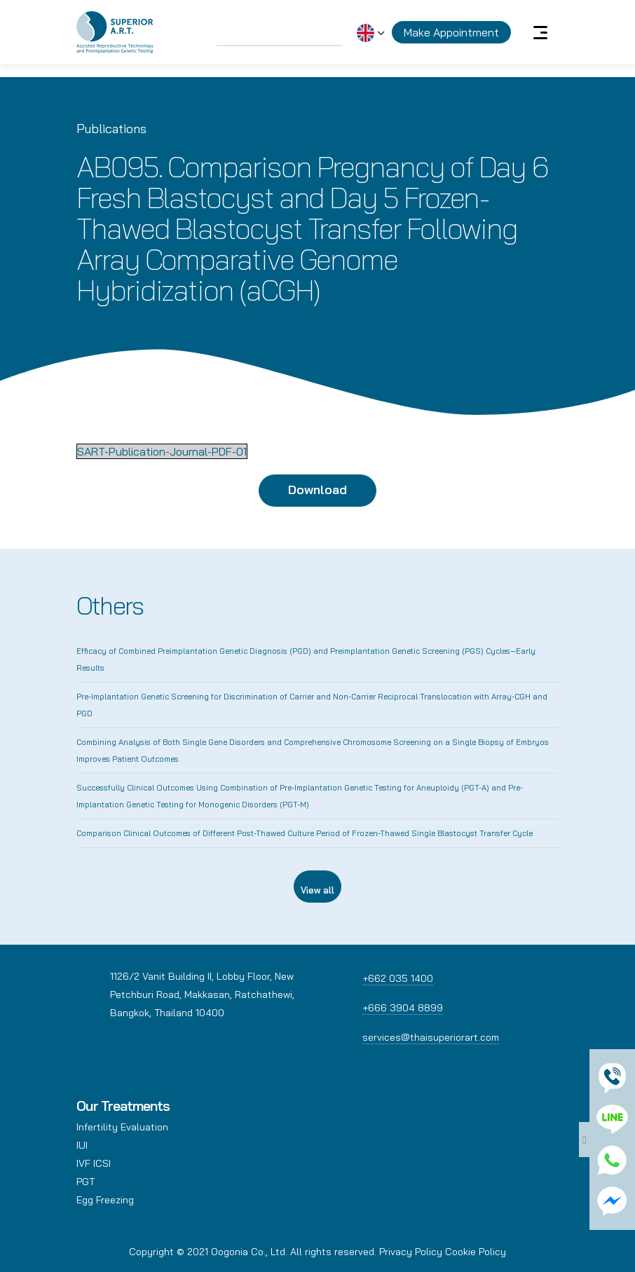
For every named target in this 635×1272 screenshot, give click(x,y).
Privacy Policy (410, 1251)
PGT (85, 1181)
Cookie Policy (475, 1251)
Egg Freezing (105, 1200)
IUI (82, 1145)
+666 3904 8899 (402, 1007)
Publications (111, 129)
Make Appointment (451, 32)
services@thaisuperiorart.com (430, 1037)
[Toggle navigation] (540, 32)
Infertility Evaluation (122, 1127)
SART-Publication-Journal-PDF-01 (162, 451)
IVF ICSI (93, 1163)
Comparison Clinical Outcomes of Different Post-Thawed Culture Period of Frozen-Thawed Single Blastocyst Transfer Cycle (304, 833)
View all (317, 890)
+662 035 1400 (397, 978)
